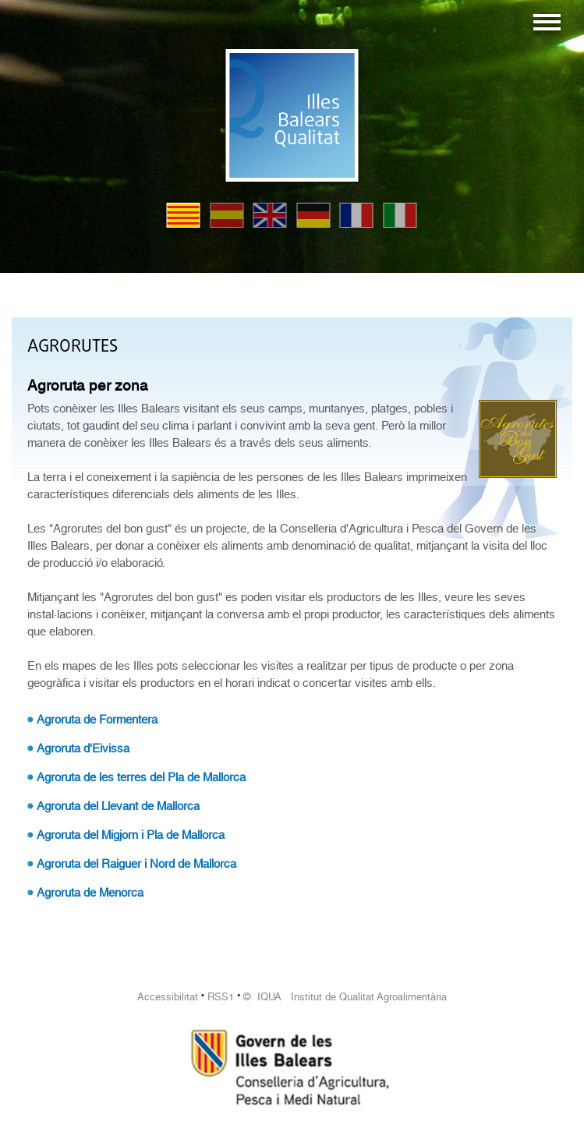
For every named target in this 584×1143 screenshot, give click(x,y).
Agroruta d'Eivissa (83, 748)
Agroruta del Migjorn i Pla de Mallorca (131, 835)
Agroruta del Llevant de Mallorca (118, 806)
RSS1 (220, 997)
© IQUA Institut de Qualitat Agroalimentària (345, 997)
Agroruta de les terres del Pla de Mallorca (141, 777)
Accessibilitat (167, 997)
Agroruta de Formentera (97, 720)
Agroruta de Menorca (90, 893)
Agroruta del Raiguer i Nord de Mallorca (136, 864)
